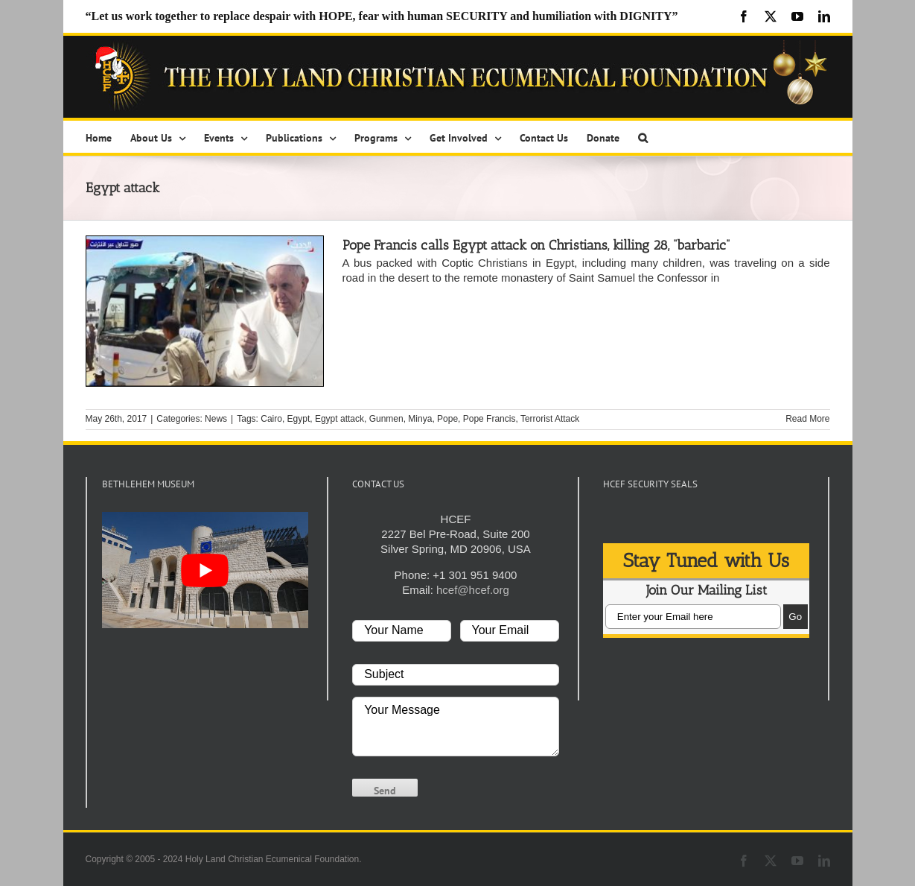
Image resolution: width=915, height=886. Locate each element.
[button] (643, 137)
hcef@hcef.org (472, 589)
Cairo (271, 419)
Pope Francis (489, 419)
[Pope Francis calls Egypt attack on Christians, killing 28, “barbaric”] (204, 311)
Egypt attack (339, 419)
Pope (447, 419)
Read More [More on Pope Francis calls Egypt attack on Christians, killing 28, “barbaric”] (807, 419)
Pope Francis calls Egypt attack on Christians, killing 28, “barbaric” (536, 245)
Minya (420, 419)
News (216, 419)
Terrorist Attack (549, 419)
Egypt (298, 419)
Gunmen (386, 419)
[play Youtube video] (205, 570)
